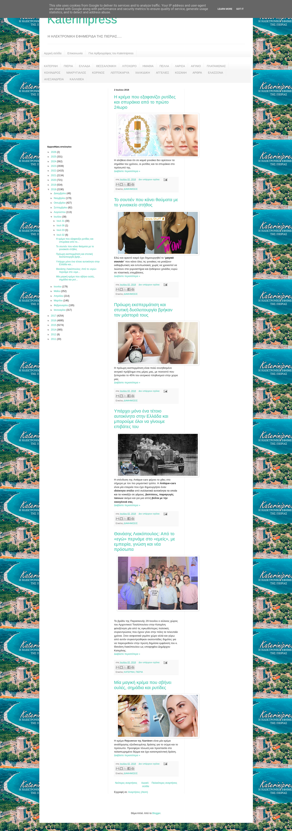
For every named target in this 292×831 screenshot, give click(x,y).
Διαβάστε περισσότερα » (127, 171)
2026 (54, 152)
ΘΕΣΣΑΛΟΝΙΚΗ (106, 66)
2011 (54, 339)
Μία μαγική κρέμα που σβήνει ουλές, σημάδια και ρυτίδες (142, 685)
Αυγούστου (60, 212)
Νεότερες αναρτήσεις (126, 783)
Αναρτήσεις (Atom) (138, 792)
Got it (240, 9)
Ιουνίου (58, 286)
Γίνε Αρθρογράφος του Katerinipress (111, 53)
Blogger (156, 813)
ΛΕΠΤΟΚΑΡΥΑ (120, 72)
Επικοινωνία (75, 53)
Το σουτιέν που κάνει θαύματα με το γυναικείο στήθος (146, 202)
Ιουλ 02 (61, 234)
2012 (54, 334)
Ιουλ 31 (61, 221)
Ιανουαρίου (60, 310)
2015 (54, 325)
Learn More (225, 9)
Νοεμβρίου (60, 198)
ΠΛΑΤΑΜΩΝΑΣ (216, 66)
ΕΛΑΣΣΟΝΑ (215, 72)
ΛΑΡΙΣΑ (180, 66)
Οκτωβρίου (60, 202)
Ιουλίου (58, 216)
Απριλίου (59, 296)
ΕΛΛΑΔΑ (84, 66)
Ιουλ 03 (61, 230)
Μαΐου (57, 291)
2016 (54, 320)
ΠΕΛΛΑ (164, 66)
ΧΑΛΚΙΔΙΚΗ (142, 72)
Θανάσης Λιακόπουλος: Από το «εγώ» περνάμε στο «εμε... (76, 270)
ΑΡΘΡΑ (197, 72)
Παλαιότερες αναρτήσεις (164, 783)
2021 (54, 175)
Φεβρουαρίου (61, 305)
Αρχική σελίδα (52, 53)
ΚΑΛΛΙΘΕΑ (77, 79)
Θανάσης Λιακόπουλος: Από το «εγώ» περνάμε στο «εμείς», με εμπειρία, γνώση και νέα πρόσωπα (144, 541)
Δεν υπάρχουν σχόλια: (149, 179)
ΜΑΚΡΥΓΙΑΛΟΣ (76, 72)
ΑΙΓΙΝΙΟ (196, 66)
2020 (54, 180)
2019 (54, 184)
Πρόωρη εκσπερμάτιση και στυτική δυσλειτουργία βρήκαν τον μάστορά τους (143, 310)
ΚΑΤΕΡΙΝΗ (51, 66)
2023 (54, 166)
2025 (54, 156)
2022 (54, 170)
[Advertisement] (77, 113)
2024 (54, 161)
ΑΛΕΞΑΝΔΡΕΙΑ (54, 79)
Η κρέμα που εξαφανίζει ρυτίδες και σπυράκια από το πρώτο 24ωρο (145, 102)
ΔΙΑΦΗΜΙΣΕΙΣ (131, 189)
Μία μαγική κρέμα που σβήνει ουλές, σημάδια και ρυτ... (75, 278)
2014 (54, 329)
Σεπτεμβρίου (61, 207)
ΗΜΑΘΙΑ (148, 66)
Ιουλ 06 (61, 225)
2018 (54, 189)
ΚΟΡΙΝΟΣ (98, 72)
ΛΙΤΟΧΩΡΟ (129, 66)
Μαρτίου (58, 300)
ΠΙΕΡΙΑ (68, 66)
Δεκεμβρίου (60, 193)
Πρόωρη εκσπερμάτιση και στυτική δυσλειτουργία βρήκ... (74, 255)
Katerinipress (82, 19)
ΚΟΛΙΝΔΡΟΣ (52, 72)
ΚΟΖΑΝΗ (181, 72)
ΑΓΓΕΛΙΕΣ (162, 72)
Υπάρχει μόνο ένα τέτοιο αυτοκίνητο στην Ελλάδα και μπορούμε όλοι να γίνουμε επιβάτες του (141, 419)
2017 (54, 315)
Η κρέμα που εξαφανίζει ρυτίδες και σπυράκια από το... (74, 240)
